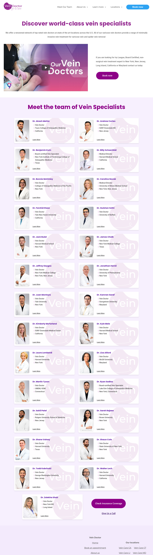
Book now (138, 7)
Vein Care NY (140, 433)
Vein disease (95, 438)
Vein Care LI (124, 428)
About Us (81, 7)
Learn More (29, 140)
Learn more (98, 7)
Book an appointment (95, 423)
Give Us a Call (76, 393)
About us (95, 428)
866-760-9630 (35, 439)
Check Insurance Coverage (76, 383)
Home (95, 418)
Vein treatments (95, 433)
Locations (115, 7)
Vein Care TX (133, 438)
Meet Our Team (64, 7)
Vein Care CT (140, 423)
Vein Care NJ (125, 433)
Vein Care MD (139, 428)
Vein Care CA (125, 423)
